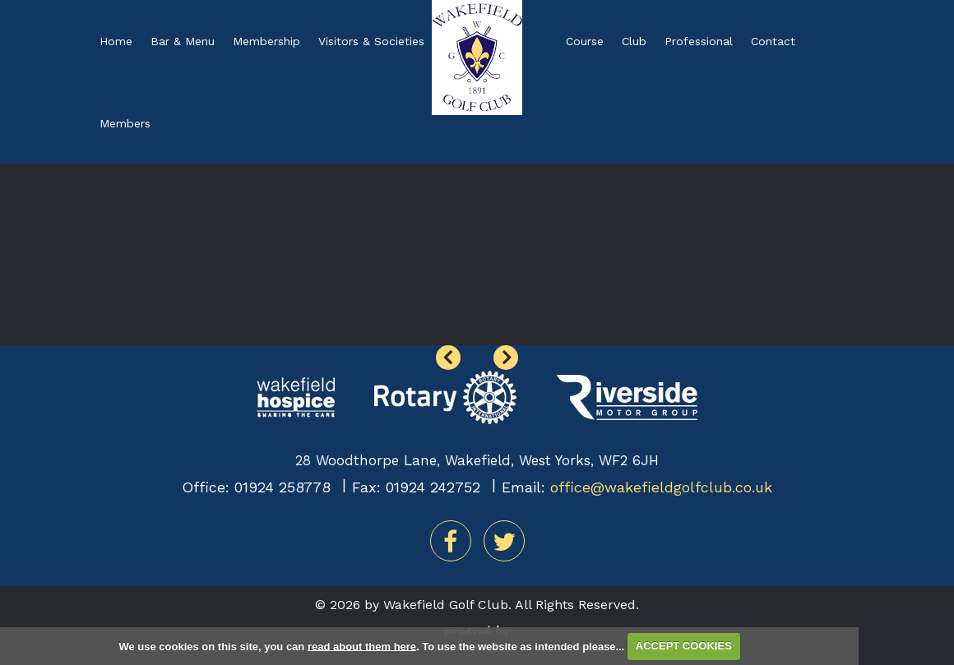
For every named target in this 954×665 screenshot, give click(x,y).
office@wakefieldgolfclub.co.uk (661, 487)
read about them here (362, 646)
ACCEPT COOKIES (684, 646)
